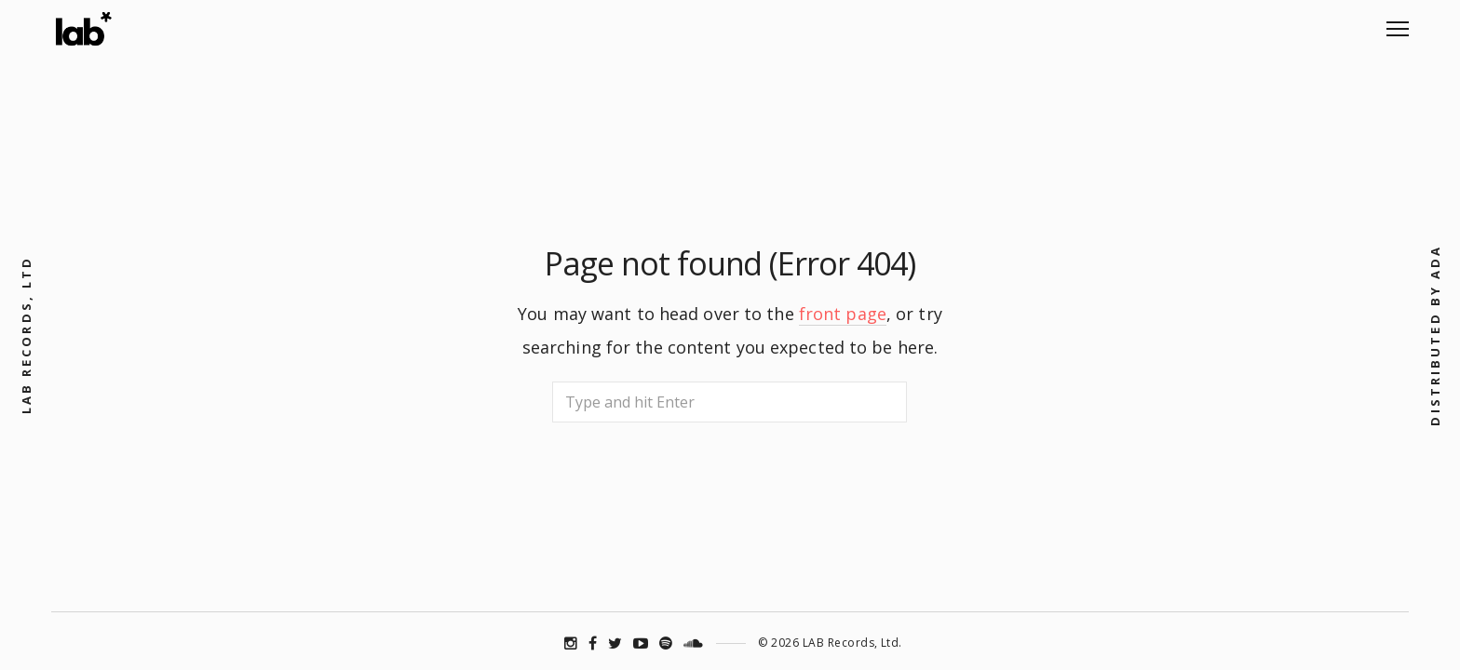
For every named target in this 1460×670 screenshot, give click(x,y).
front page (842, 313)
